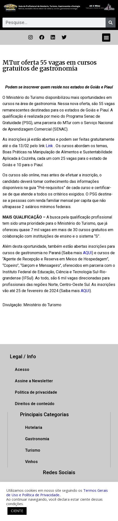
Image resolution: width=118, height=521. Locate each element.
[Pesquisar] (111, 22)
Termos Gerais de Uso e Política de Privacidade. (57, 492)
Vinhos (31, 461)
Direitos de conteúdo (34, 403)
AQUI (87, 252)
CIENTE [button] (17, 510)
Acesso (22, 369)
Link (49, 145)
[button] (106, 37)
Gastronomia (37, 439)
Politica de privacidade (36, 392)
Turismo (32, 450)
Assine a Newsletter (34, 381)
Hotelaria (33, 427)
